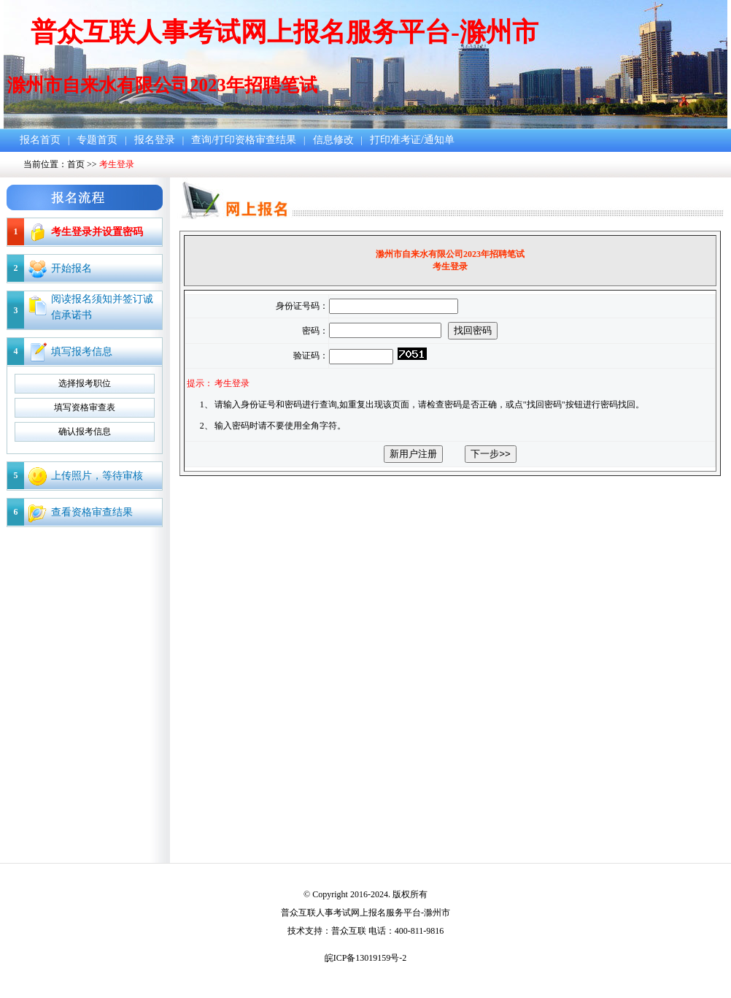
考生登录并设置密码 (97, 231)
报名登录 (154, 139)
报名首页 (40, 139)
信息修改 (333, 139)
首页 (76, 164)
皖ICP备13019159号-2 (366, 958)
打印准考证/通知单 (412, 139)
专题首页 (97, 139)
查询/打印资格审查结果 (243, 139)
